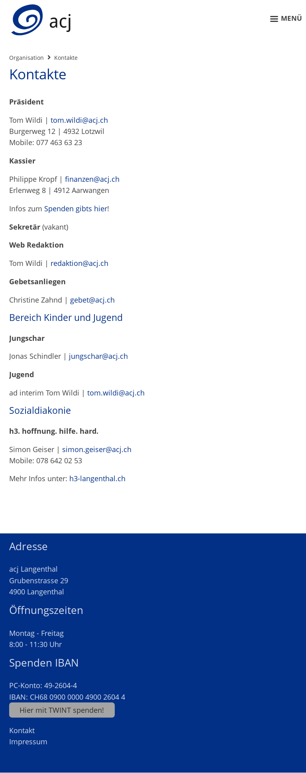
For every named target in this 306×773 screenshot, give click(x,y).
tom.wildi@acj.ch (79, 120)
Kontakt (22, 730)
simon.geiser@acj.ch (96, 449)
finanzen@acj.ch (92, 179)
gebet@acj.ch (92, 300)
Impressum (28, 741)
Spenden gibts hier (75, 208)
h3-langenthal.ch (97, 478)
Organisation (26, 57)
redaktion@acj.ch (79, 263)
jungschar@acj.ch (98, 356)
